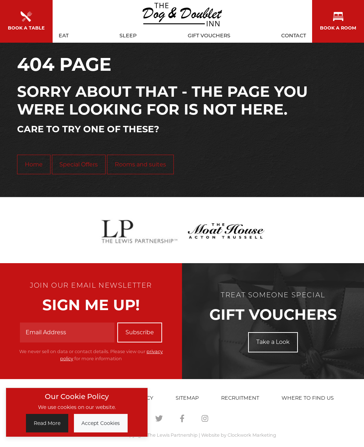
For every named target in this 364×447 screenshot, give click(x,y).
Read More (47, 423)
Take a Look (273, 342)
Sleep (127, 34)
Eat (64, 34)
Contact (293, 34)
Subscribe (139, 332)
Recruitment (240, 398)
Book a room (338, 20)
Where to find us (308, 398)
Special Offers (78, 164)
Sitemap (187, 398)
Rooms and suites (140, 164)
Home (34, 164)
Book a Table (26, 20)
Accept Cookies (100, 423)
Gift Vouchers (209, 34)
